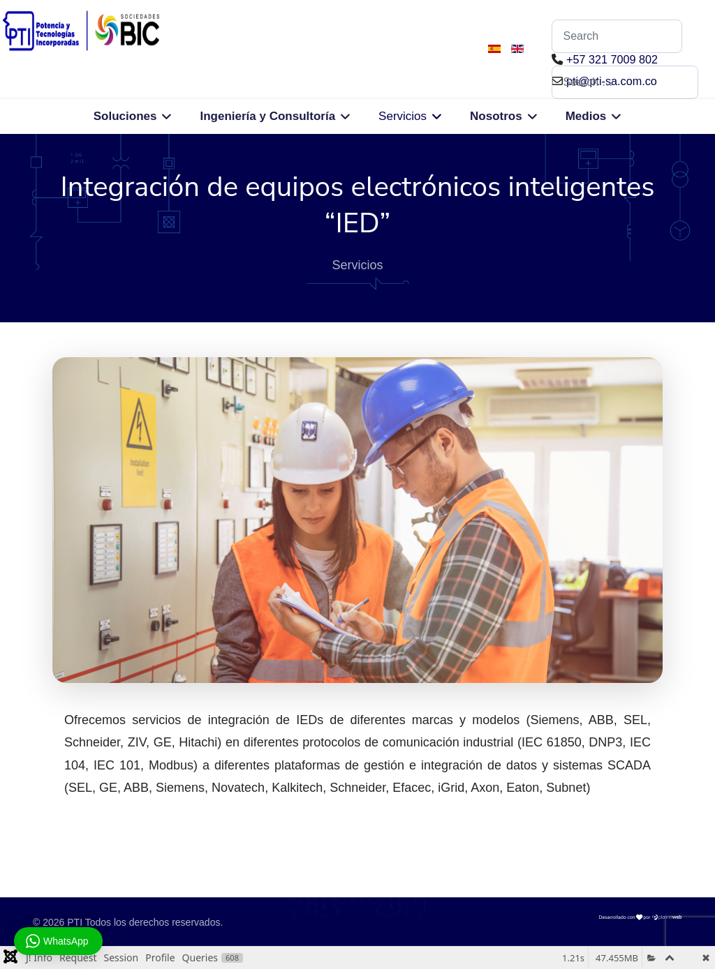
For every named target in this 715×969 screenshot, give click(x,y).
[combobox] (625, 82)
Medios (586, 116)
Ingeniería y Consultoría (267, 116)
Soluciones (125, 116)
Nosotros (496, 116)
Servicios (402, 116)
